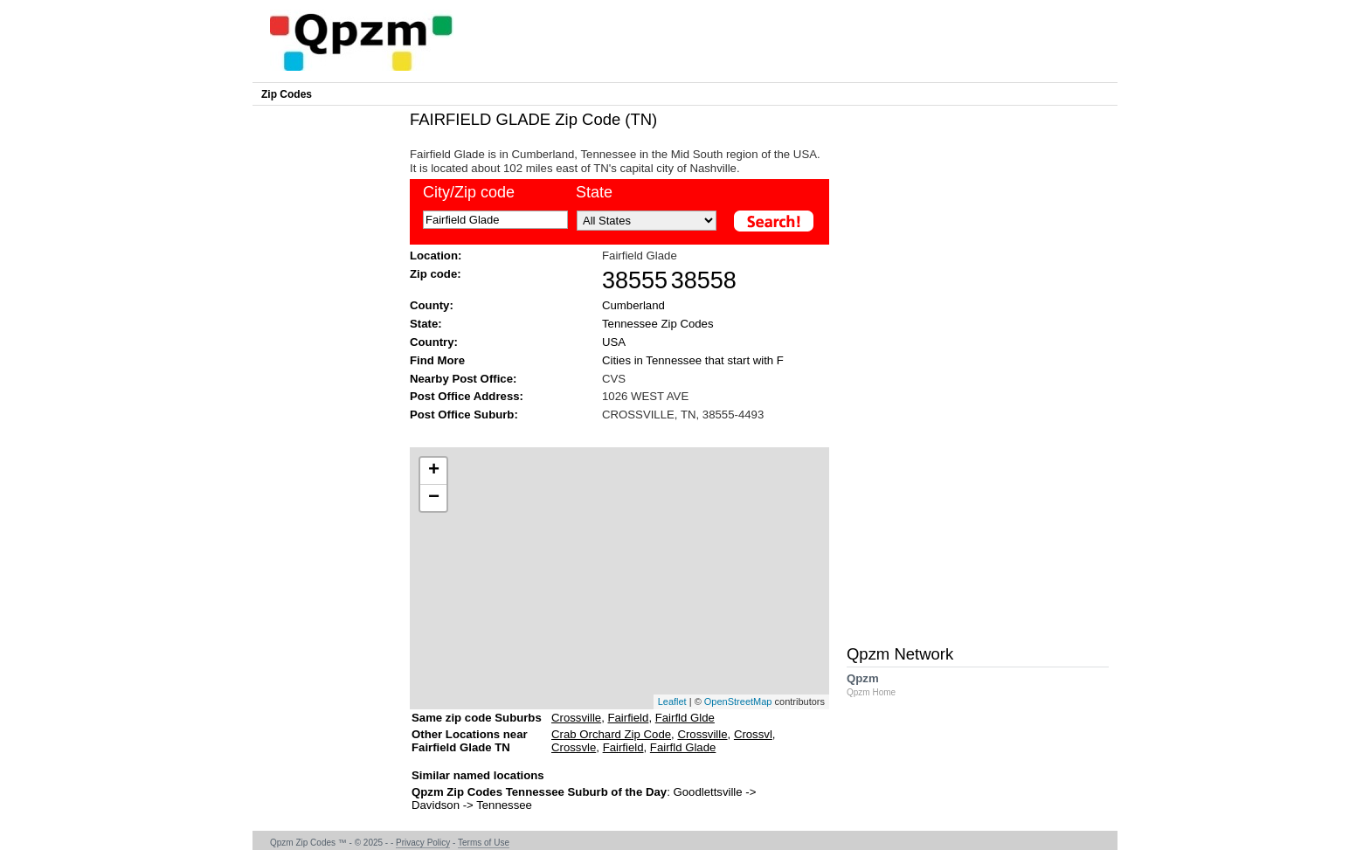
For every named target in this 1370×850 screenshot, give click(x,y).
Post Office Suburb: (464, 414)
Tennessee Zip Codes (658, 323)
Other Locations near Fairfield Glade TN (470, 747)
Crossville (576, 717)
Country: (434, 342)
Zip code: (435, 273)
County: (431, 305)
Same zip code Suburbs (477, 717)
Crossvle (573, 747)
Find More (437, 360)
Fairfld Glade (683, 747)
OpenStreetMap (738, 701)
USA (614, 342)
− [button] (433, 498)
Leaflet (672, 701)
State (594, 192)
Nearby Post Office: (463, 378)
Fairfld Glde (685, 717)
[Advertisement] (610, 432)
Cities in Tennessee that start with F (693, 360)
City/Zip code (469, 192)
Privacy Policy (423, 842)
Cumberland (633, 305)
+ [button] (433, 471)
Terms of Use (483, 842)
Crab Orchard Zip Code (611, 734)
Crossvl (753, 734)
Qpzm (880, 684)
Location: (435, 255)
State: (426, 323)
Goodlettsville (707, 791)
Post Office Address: (466, 396)
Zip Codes (286, 94)
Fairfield (627, 717)
